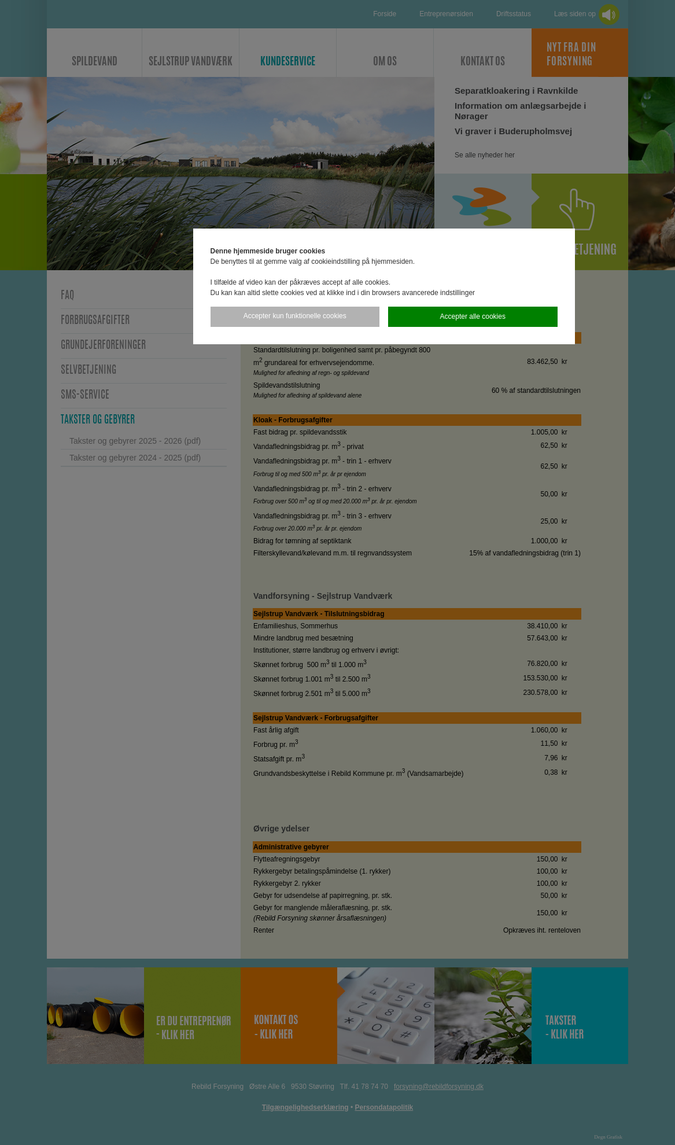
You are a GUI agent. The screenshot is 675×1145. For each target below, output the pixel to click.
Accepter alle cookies (473, 316)
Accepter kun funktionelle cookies (295, 316)
